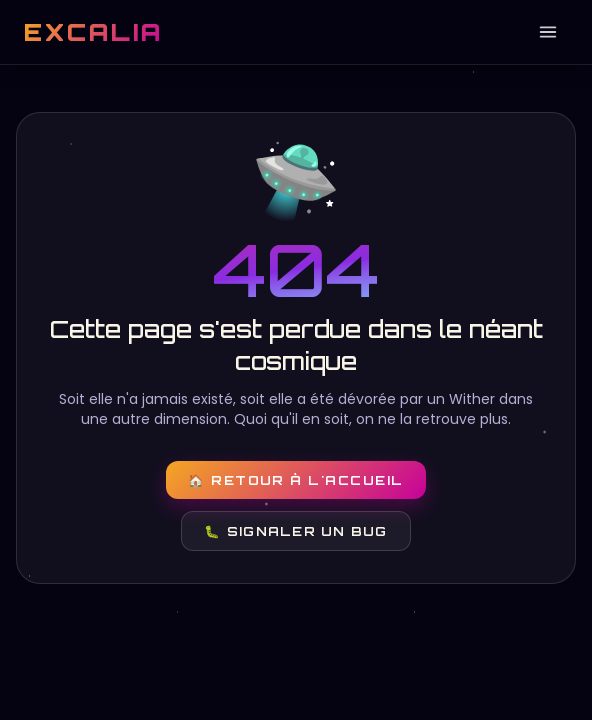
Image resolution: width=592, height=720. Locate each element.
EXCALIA (93, 32)
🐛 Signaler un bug (295, 531)
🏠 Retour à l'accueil (296, 480)
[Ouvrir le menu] (548, 32)
